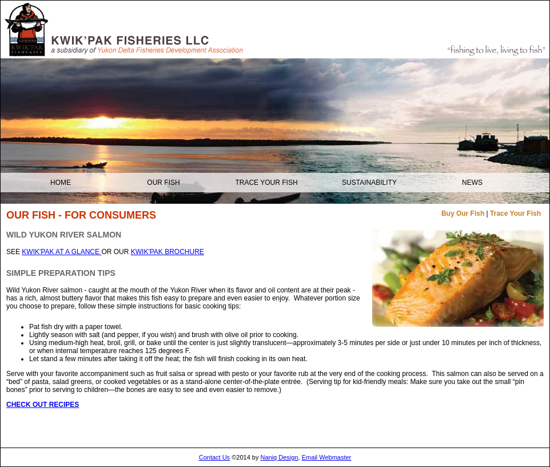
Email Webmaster (327, 457)
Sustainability (369, 183)
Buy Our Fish (462, 213)
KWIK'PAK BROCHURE (167, 252)
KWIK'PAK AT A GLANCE (61, 252)
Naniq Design (279, 457)
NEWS (472, 183)
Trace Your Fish (515, 213)
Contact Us (214, 457)
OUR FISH (163, 183)
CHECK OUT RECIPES (42, 405)
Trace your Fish (266, 183)
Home (60, 183)
